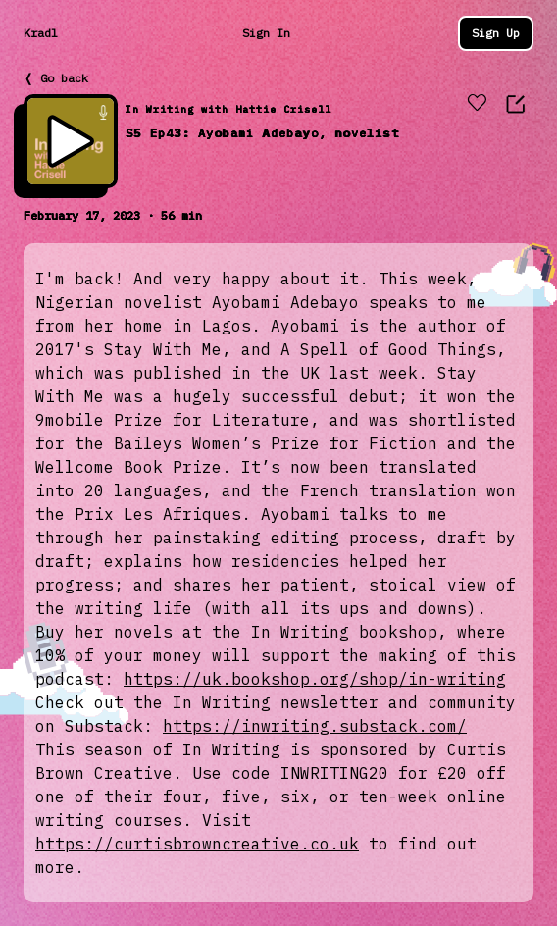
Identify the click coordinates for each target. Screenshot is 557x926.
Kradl (41, 33)
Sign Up (496, 33)
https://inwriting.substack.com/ (315, 726)
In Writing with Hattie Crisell (228, 109)
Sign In (266, 33)
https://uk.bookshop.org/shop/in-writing (315, 679)
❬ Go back (56, 78)
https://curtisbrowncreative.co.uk (197, 843)
